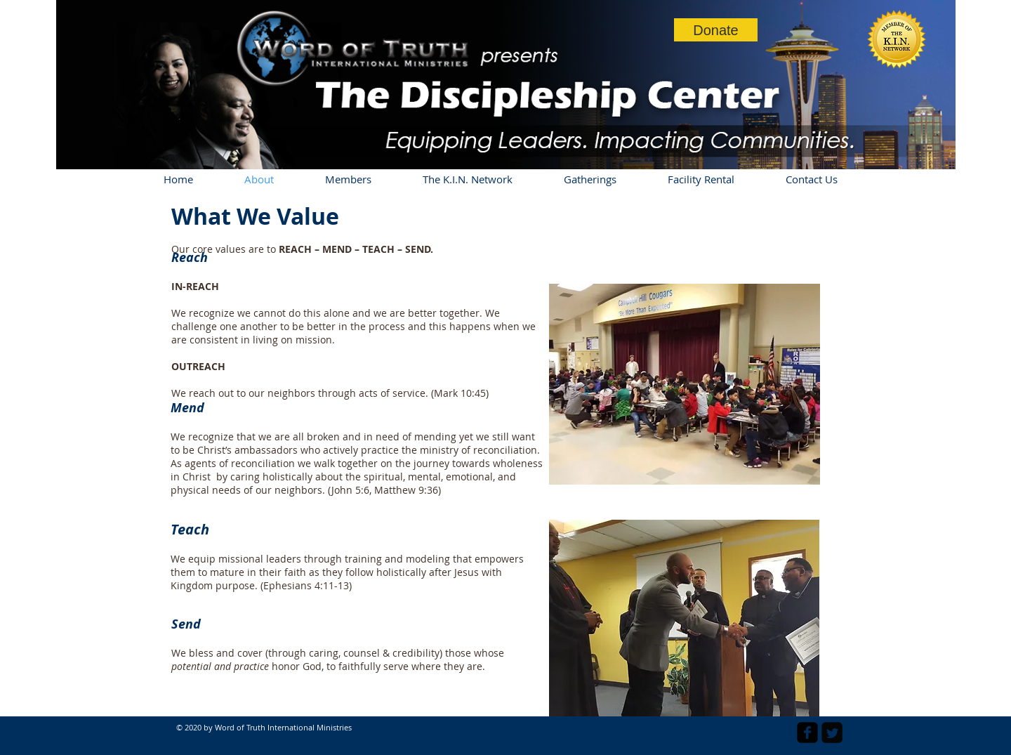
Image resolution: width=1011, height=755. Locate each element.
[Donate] (716, 29)
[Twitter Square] (831, 732)
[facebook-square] (807, 732)
